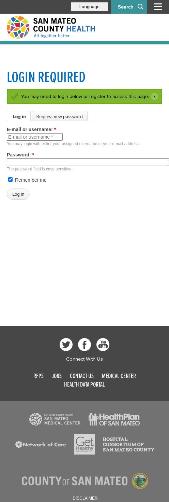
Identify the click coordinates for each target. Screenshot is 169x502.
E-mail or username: (31, 129)
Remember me (27, 180)
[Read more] (54, 419)
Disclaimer (85, 498)
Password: (20, 154)
